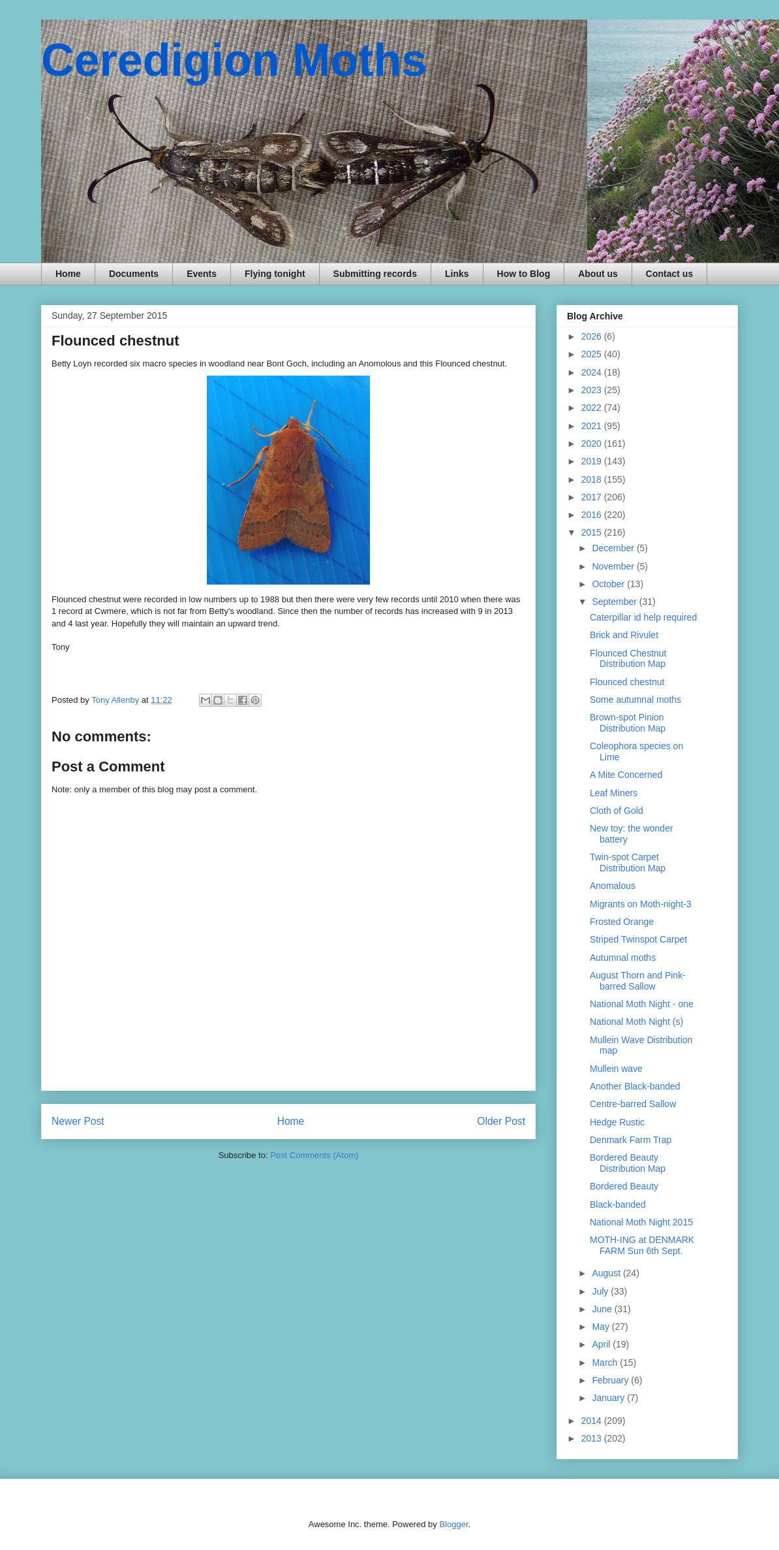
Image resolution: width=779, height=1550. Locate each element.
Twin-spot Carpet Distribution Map (627, 862)
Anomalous (612, 885)
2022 (592, 407)
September (615, 601)
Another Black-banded (635, 1086)
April (602, 1344)
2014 (592, 1420)
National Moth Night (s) (636, 1021)
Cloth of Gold (616, 810)
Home (68, 273)
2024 (592, 372)
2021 (592, 426)
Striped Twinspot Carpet (638, 939)
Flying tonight (275, 273)
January (609, 1398)
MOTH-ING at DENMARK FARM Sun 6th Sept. (642, 1245)
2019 (592, 461)
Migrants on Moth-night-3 (641, 904)
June (603, 1309)
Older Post (501, 1121)
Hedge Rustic (617, 1122)
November (614, 566)
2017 (592, 497)
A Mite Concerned (626, 774)
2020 (592, 443)
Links (457, 273)
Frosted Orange (622, 921)
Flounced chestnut (627, 682)
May (601, 1326)
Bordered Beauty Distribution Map (627, 1163)
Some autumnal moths (635, 699)
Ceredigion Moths (234, 60)
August (607, 1273)
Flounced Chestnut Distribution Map (628, 659)
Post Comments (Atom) (314, 1155)
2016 (592, 514)
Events (202, 273)
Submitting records (375, 273)
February (611, 1380)
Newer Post (78, 1121)
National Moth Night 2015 (641, 1222)
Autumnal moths (623, 957)
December (614, 548)
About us (598, 273)
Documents (134, 273)
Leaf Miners (613, 793)
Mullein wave (616, 1068)
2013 (592, 1438)
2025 (592, 354)
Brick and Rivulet (624, 635)
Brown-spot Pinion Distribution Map (627, 723)
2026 (592, 336)
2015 (592, 532)
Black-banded (618, 1204)
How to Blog (524, 273)
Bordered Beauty (624, 1186)
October (609, 584)
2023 (592, 390)
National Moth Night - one (642, 1004)
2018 (592, 479)
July (601, 1291)
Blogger (453, 1524)
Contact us (669, 273)
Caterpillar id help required (643, 617)
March (606, 1362)
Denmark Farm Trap (630, 1140)
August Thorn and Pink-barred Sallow (638, 981)
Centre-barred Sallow (633, 1104)
